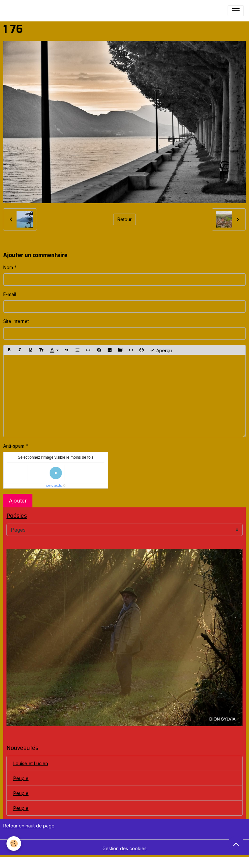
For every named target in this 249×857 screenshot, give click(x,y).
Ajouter (18, 500)
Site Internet (16, 321)
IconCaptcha (54, 485)
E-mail (9, 294)
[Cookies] (13, 843)
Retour (124, 219)
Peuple (21, 778)
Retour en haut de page (28, 825)
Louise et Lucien (30, 763)
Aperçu (161, 350)
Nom (8, 267)
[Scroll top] (236, 844)
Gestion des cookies (124, 848)
